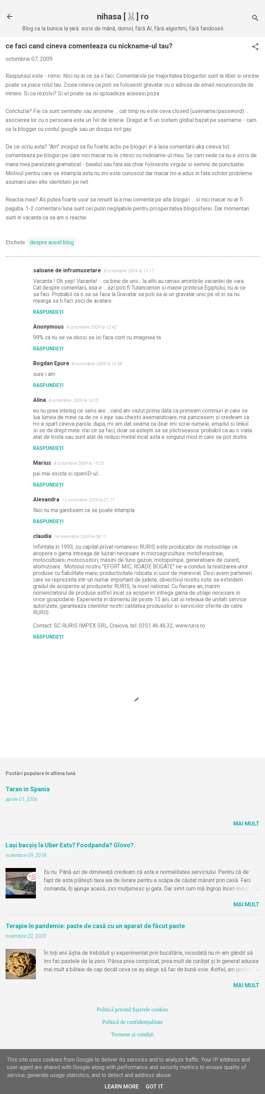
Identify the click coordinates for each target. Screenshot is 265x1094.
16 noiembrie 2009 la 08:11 (80, 536)
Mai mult (246, 823)
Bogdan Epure (51, 363)
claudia (42, 536)
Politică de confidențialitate (132, 1022)
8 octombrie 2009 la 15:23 (79, 463)
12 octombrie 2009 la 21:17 (88, 499)
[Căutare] (255, 18)
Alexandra (46, 499)
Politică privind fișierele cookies (132, 1009)
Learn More (122, 1086)
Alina (39, 400)
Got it (155, 1086)
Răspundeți (48, 312)
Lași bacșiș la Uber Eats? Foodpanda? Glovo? (70, 845)
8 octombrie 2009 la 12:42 (92, 327)
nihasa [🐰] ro (123, 16)
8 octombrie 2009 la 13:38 (97, 363)
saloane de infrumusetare (67, 270)
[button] (255, 47)
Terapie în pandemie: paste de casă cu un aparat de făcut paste (95, 926)
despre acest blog (52, 242)
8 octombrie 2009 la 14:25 (74, 400)
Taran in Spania (28, 789)
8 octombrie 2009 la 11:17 (129, 270)
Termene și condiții (132, 1034)
